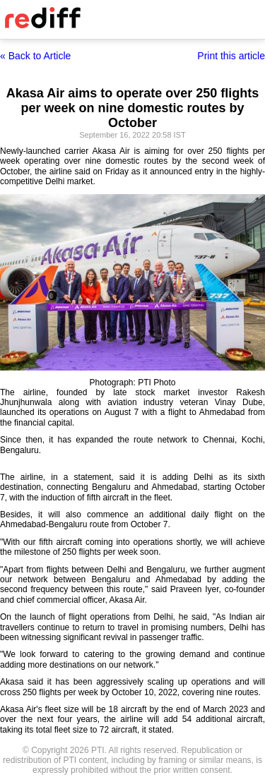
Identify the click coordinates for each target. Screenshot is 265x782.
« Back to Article (35, 55)
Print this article (231, 55)
